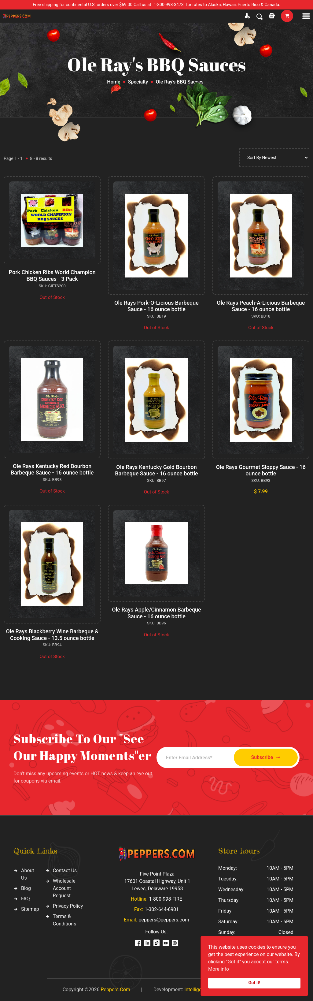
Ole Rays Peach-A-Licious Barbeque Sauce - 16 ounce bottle (261, 306)
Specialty (138, 82)
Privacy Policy (68, 906)
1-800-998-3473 (169, 4)
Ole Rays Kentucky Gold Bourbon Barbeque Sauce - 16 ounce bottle (156, 470)
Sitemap (30, 909)
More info (218, 969)
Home (113, 82)
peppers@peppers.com (164, 920)
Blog (26, 888)
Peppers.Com (115, 989)
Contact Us (65, 870)
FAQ (25, 899)
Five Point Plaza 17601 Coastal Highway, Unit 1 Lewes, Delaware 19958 (157, 881)
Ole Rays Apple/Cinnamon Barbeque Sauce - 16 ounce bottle (156, 613)
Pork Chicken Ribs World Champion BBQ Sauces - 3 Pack (52, 275)
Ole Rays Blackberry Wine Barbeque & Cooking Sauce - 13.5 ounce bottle (52, 634)
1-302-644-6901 (162, 909)
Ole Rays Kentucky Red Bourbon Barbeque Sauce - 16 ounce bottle (52, 469)
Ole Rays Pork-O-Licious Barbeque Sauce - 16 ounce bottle (156, 306)
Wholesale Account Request (64, 888)
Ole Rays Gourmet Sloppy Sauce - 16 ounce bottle (261, 470)
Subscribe (265, 757)
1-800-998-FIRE (165, 899)
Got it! (254, 982)
